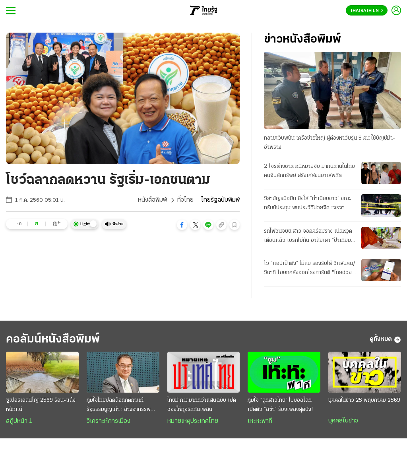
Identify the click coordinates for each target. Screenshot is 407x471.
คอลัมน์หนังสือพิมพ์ (53, 339)
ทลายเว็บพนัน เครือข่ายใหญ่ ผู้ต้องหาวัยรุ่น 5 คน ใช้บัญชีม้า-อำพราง (329, 142)
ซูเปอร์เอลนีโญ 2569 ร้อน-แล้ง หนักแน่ (41, 405)
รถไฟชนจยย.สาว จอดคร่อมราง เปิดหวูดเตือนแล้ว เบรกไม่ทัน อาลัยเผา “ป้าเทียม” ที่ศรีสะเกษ (308, 236)
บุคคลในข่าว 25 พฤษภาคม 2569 (364, 400)
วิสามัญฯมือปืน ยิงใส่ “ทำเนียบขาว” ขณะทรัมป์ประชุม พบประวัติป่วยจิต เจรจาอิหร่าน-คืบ (307, 204)
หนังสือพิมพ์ (152, 200)
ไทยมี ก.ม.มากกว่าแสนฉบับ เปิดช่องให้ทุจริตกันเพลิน (201, 405)
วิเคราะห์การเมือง (108, 421)
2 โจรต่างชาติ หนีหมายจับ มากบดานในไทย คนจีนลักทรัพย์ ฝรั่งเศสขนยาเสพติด (309, 171)
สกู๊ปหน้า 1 (19, 421)
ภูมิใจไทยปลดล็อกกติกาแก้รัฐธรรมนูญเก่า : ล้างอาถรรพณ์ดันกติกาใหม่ (121, 405)
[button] (182, 225)
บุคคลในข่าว (343, 421)
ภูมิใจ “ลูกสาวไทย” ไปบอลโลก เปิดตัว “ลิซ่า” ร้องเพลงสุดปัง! (280, 405)
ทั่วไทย (185, 200)
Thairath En (366, 10)
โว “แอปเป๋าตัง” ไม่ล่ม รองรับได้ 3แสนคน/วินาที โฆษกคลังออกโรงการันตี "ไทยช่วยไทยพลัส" (309, 269)
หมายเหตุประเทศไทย (192, 421)
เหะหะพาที (260, 421)
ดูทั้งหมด (385, 339)
